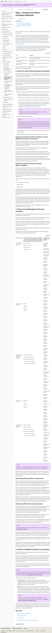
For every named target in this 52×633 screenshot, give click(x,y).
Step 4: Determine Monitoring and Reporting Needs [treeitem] (8, 91)
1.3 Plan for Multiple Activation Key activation (23, 25)
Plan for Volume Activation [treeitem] (6, 74)
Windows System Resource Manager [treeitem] (7, 107)
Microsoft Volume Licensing (21, 529)
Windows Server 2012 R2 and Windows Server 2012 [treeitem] (6, 14)
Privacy (22, 630)
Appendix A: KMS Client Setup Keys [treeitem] (8, 95)
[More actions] (49, 9)
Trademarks (42, 630)
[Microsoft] (2, 1)
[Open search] (47, 1)
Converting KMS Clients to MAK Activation (34, 574)
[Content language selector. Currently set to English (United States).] (6, 628)
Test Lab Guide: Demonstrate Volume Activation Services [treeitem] (7, 69)
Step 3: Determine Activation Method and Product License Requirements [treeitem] (8, 86)
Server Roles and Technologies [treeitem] (8, 34)
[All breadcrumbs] (16, 9)
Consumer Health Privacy (29, 630)
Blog (14, 630)
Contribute (18, 630)
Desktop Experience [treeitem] (6, 40)
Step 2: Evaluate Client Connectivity (37, 39)
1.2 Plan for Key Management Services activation (24, 24)
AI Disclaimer (3, 630)
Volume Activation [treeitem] (6, 65)
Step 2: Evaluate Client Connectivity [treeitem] (8, 82)
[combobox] (7, 11)
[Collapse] (12, 9)
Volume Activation (21, 9)
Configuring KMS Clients (29, 546)
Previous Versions (9, 630)
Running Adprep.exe (36, 106)
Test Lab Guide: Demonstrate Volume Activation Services (27, 620)
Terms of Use (37, 630)
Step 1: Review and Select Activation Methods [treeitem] (7, 78)
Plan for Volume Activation (29, 9)
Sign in (50, 1)
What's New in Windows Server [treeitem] (7, 16)
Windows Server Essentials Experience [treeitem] (7, 112)
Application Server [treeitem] (6, 38)
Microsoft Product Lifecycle (29, 4)
